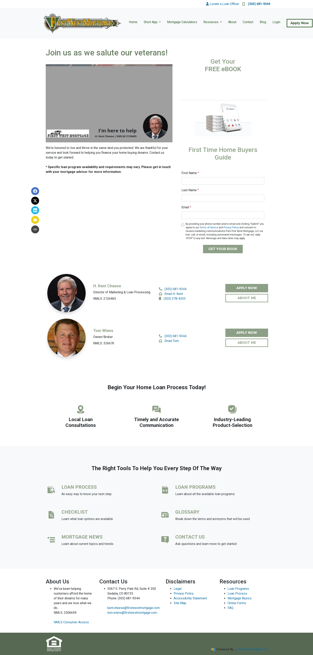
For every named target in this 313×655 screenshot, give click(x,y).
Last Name (190, 190)
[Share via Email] (35, 220)
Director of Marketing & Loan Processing (121, 292)
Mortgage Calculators (182, 22)
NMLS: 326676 (103, 343)
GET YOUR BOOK (222, 249)
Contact (248, 22)
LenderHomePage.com (251, 649)
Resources (211, 22)
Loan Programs (238, 589)
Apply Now (299, 23)
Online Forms (237, 603)
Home (133, 22)
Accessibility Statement (190, 598)
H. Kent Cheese (107, 286)
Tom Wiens (103, 330)
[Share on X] (35, 201)
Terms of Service (209, 227)
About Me (247, 298)
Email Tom (171, 341)
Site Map (180, 603)
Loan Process (237, 593)
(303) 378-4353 (175, 298)
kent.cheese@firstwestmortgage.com (133, 608)
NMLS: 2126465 (104, 298)
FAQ (230, 608)
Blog (263, 22)
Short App (151, 22)
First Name (190, 173)
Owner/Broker (103, 337)
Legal (177, 589)
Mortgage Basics (240, 598)
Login (276, 22)
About (232, 22)
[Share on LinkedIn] (35, 210)
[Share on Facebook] (35, 191)
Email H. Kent (173, 294)
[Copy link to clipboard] (35, 229)
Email (186, 207)
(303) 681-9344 (256, 4)
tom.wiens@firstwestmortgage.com (132, 613)
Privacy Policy (231, 227)
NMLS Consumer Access (71, 622)
